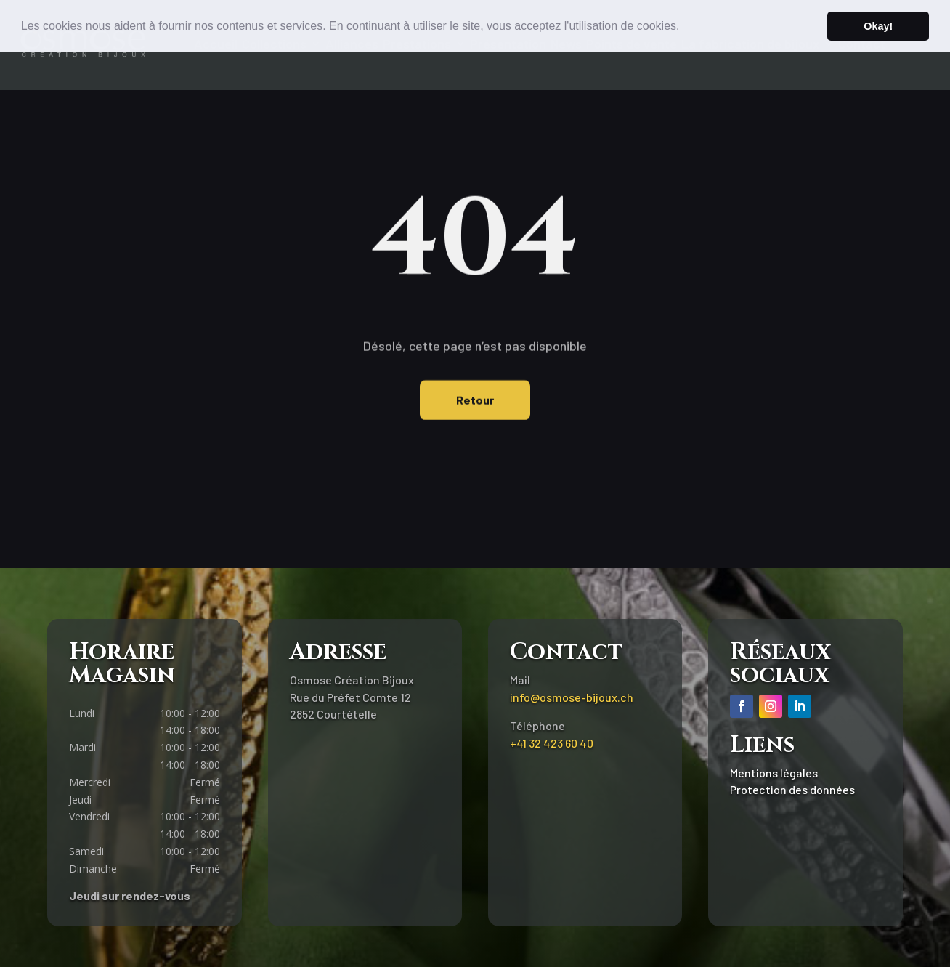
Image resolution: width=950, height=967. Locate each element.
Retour (475, 392)
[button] (685, 27)
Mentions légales (774, 773)
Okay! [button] (878, 26)
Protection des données (792, 789)
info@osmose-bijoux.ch (571, 697)
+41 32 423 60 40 (551, 743)
